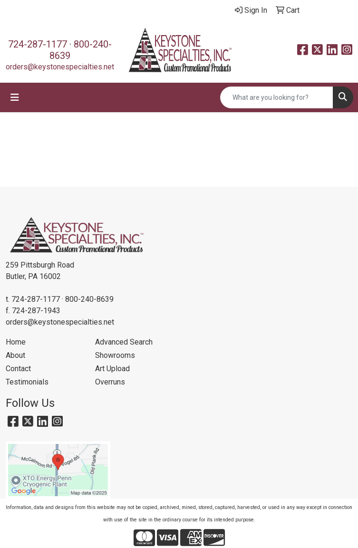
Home (16, 341)
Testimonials (27, 381)
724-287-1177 (37, 44)
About (15, 355)
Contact (18, 368)
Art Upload (112, 368)
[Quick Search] (276, 97)
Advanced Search (124, 341)
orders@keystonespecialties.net (60, 66)
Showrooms (115, 355)
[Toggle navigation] (15, 97)
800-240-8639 (89, 299)
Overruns (110, 381)
